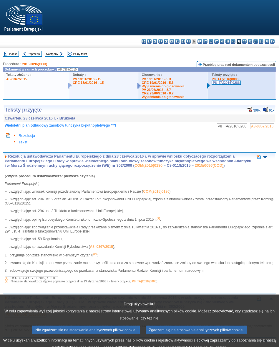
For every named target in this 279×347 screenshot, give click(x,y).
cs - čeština (155, 41)
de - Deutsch (166, 41)
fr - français (188, 41)
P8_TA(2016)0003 (225, 79)
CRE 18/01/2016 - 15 (88, 82)
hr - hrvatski (199, 41)
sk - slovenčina (255, 41)
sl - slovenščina (261, 41)
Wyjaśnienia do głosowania (163, 86)
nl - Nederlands (233, 41)
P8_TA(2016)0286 (226, 82)
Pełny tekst (80, 53)
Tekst (23, 142)
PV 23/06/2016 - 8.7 (156, 89)
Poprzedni (34, 53)
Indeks (13, 53)
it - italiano (205, 41)
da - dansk (160, 41)
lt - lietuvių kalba (216, 41)
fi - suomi (267, 41)
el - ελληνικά (177, 41)
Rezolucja (27, 135)
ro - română (250, 41)
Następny (52, 53)
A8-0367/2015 (16, 79)
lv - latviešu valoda (211, 41)
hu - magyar (222, 41)
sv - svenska (272, 41)
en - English (183, 41)
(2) (6, 281)
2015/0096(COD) (34, 64)
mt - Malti (227, 41)
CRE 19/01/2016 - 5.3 (158, 82)
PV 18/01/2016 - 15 (87, 79)
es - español (149, 41)
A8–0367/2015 (101, 247)
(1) (6, 278)
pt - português (244, 41)
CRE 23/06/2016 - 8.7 (158, 93)
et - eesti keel (172, 41)
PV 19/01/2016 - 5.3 (156, 79)
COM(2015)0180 (148, 165)
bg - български (144, 41)
